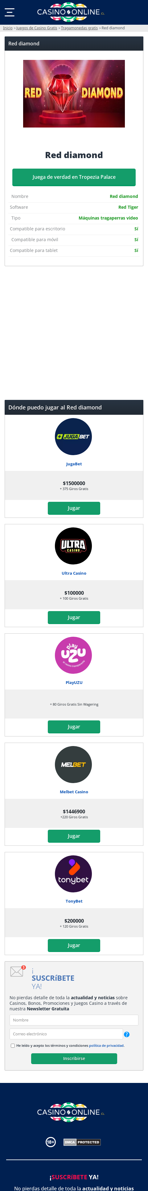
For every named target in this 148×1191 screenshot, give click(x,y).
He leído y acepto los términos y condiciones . (70, 1045)
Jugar (74, 508)
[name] (74, 1020)
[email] (66, 1034)
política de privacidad (106, 1045)
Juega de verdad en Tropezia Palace (74, 177)
